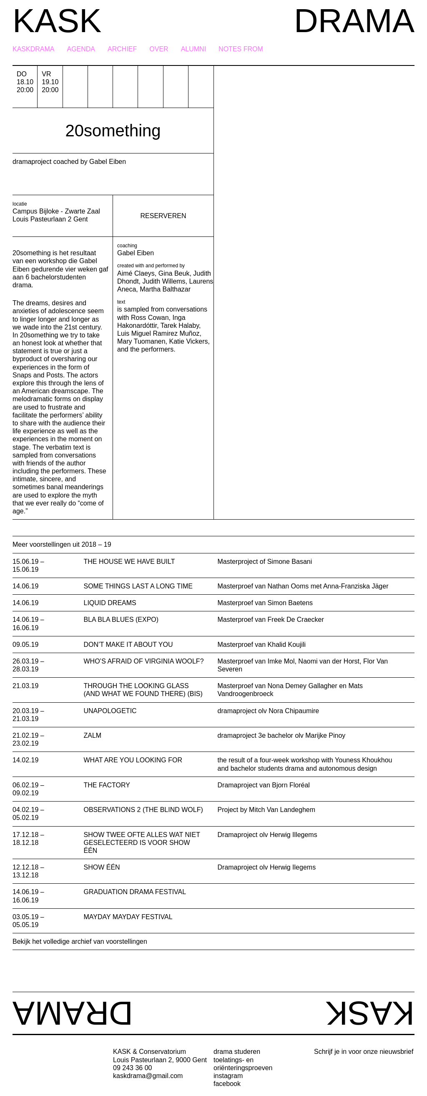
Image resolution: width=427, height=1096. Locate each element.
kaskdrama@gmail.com (148, 1075)
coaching (127, 246)
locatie (20, 204)
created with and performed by (151, 266)
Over (158, 49)
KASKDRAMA (33, 49)
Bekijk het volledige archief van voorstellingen (80, 941)
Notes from (241, 49)
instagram (228, 1075)
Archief (122, 49)
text (121, 302)
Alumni (193, 49)
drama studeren (237, 1051)
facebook (227, 1083)
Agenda (81, 49)
